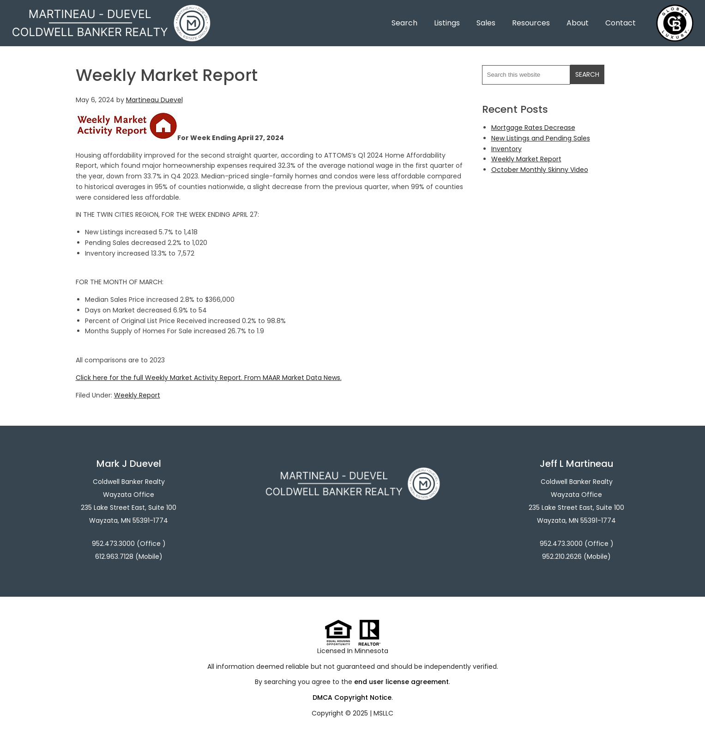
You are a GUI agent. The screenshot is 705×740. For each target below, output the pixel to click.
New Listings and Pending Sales (540, 138)
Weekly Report (137, 395)
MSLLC (383, 713)
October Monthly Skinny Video (539, 169)
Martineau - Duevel (111, 10)
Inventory (506, 148)
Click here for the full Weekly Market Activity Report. (159, 377)
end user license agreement (401, 681)
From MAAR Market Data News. (292, 377)
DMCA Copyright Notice (352, 697)
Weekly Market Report (526, 159)
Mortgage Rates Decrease (533, 127)
